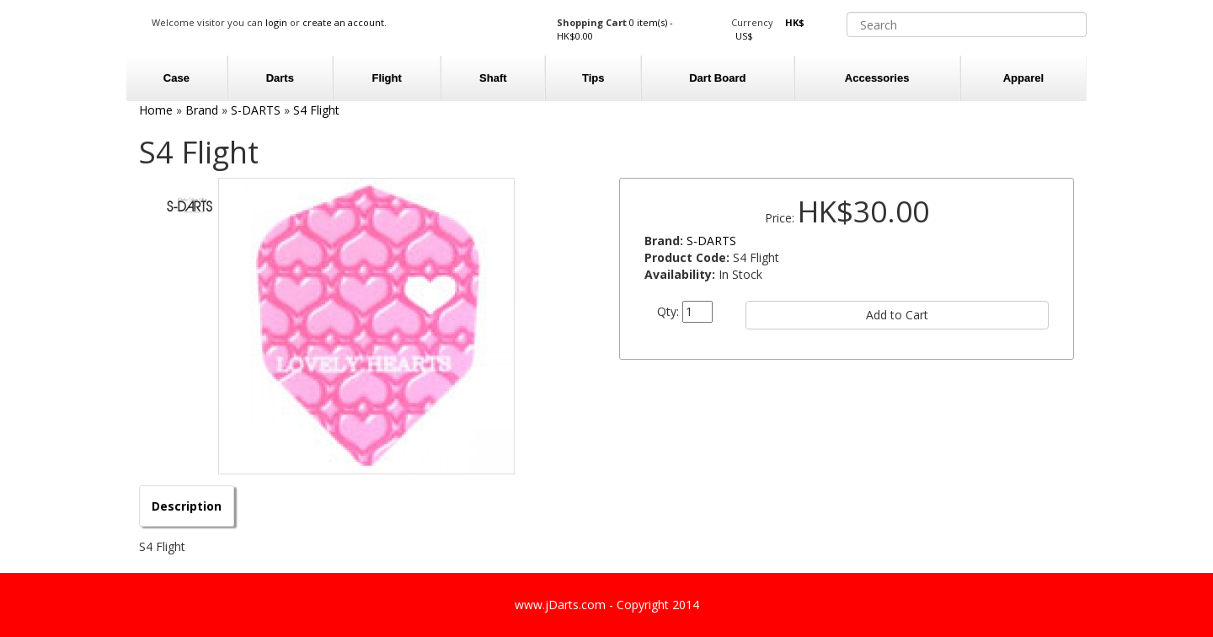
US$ (744, 35)
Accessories (877, 78)
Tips (593, 78)
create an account (343, 22)
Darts (280, 78)
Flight (386, 78)
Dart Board (717, 78)
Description (187, 506)
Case (176, 78)
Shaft (493, 78)
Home (156, 110)
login (276, 22)
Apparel (1023, 78)
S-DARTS (256, 110)
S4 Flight (316, 110)
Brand (201, 110)
